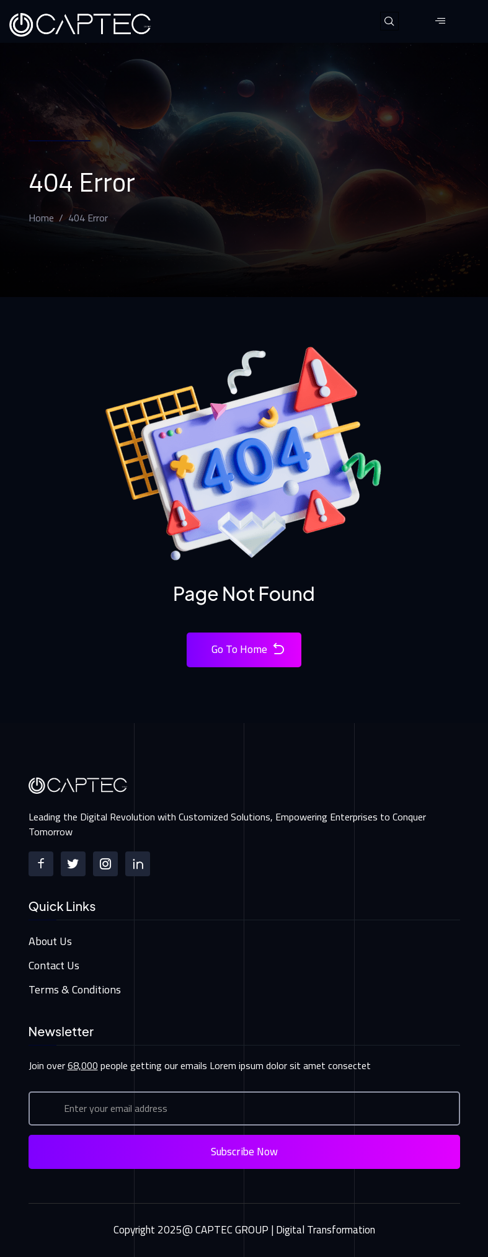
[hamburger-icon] (441, 21)
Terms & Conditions (75, 989)
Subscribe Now (244, 1152)
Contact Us (54, 965)
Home (41, 217)
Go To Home (248, 649)
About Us (50, 941)
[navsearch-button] (389, 21)
